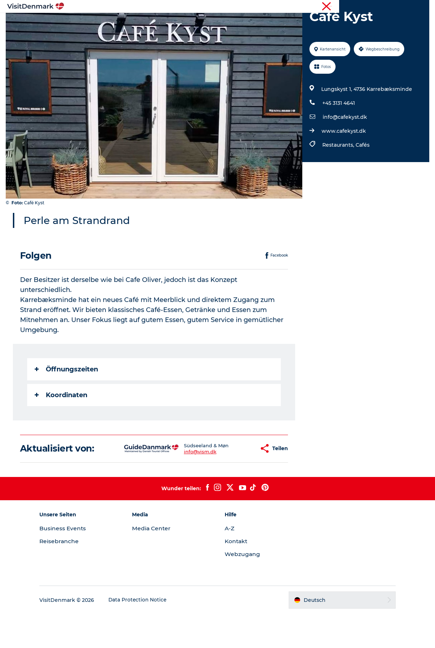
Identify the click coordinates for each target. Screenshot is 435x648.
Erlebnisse (210, 23)
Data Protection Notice (147, 634)
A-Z (230, 562)
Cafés (362, 179)
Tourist (363, 6)
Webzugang (242, 588)
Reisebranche (392, 6)
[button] (230, 482)
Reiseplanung (297, 23)
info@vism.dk (178, 485)
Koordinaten (62, 429)
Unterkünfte (251, 23)
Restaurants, (338, 179)
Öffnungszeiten (67, 403)
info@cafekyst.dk (344, 151)
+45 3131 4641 (338, 137)
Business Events (72, 562)
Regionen (173, 23)
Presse (421, 6)
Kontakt (237, 575)
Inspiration (134, 23)
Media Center (156, 562)
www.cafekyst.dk (343, 165)
